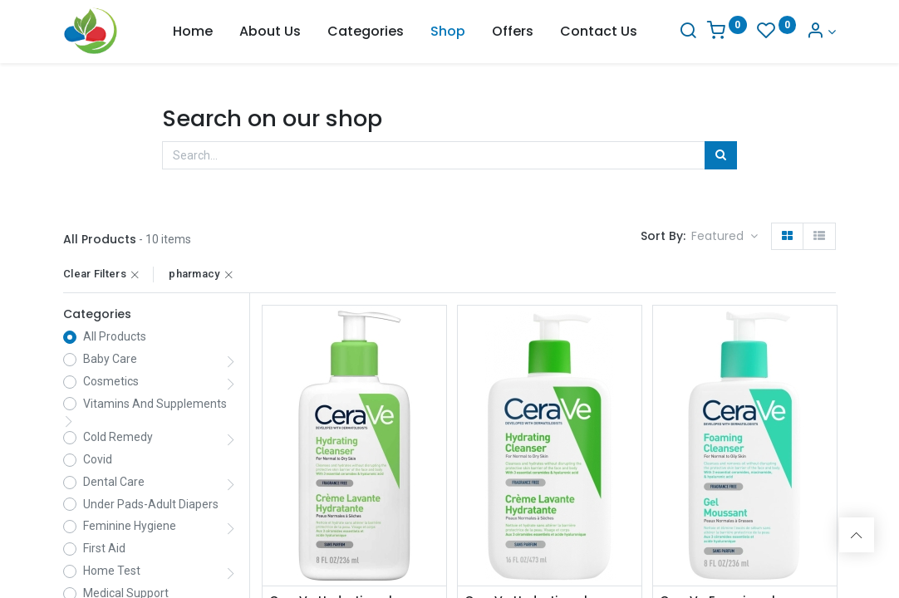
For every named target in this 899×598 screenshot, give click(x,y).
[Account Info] (821, 32)
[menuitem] (193, 31)
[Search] (688, 32)
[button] (724, 236)
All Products (114, 336)
